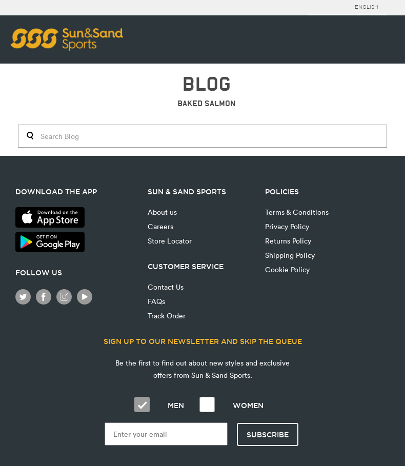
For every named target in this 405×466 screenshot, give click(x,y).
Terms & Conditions (297, 212)
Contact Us (166, 287)
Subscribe (268, 435)
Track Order (167, 315)
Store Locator (170, 241)
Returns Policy (288, 241)
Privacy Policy (287, 226)
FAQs (156, 301)
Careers (160, 226)
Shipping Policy (290, 255)
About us (162, 212)
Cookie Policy (287, 269)
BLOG (206, 84)
